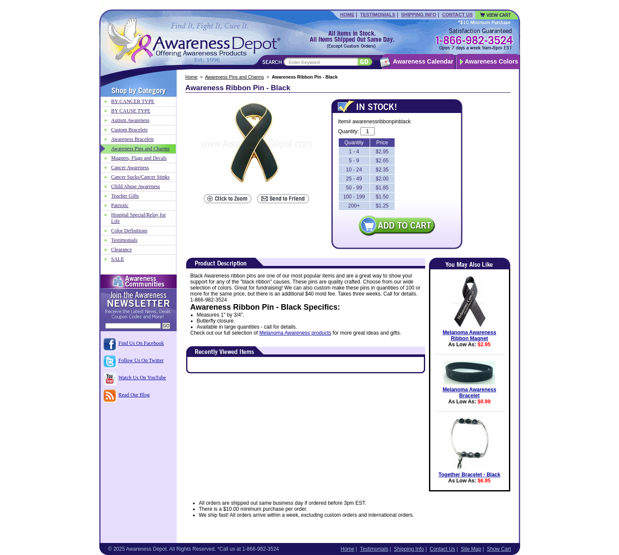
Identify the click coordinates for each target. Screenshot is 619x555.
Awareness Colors (491, 61)
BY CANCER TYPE (133, 101)
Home (347, 14)
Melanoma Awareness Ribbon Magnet (469, 335)
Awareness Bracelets (132, 139)
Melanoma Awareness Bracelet (469, 393)
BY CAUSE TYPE (130, 111)
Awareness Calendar (423, 61)
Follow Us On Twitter (141, 360)
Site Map (471, 549)
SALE (117, 259)
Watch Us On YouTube (142, 378)
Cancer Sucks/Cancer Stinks (140, 177)
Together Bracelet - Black (469, 475)
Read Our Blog (134, 395)
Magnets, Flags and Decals (139, 158)
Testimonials (377, 14)
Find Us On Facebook (141, 343)
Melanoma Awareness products (295, 333)
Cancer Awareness (130, 168)
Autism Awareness (130, 120)
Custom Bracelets (129, 130)
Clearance (121, 250)
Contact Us (457, 14)
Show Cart (499, 549)
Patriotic (120, 205)
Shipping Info (418, 14)
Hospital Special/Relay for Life (138, 218)
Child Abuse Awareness (135, 186)
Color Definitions (129, 231)
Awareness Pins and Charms (234, 76)
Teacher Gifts (125, 196)
